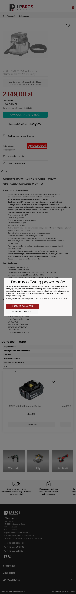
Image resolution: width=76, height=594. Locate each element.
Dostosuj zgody (21, 311)
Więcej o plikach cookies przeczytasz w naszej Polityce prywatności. (36, 298)
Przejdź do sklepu (22, 306)
